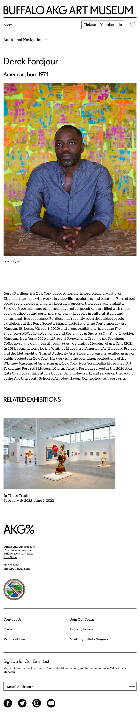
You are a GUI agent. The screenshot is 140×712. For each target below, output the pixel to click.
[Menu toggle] (9, 25)
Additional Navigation (25, 39)
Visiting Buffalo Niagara (89, 639)
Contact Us (12, 619)
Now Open (10, 557)
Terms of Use (14, 639)
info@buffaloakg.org (17, 568)
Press (8, 629)
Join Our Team (82, 619)
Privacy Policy (81, 629)
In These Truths (17, 495)
